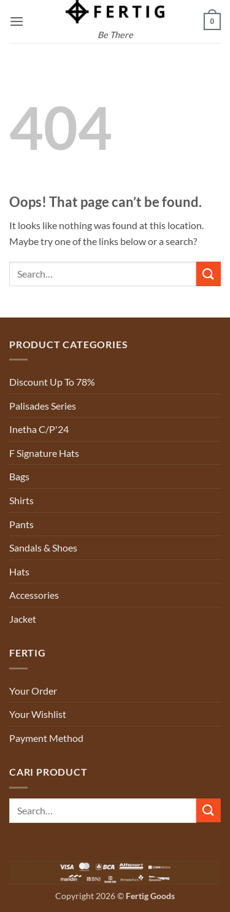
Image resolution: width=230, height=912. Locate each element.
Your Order (33, 690)
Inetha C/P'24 (39, 429)
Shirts (21, 500)
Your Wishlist (37, 714)
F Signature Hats (44, 453)
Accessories (34, 595)
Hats (19, 571)
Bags (19, 476)
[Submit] (208, 274)
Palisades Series (42, 405)
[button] (16, 21)
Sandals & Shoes (43, 547)
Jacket (22, 619)
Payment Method (46, 738)
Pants (21, 524)
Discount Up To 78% (52, 382)
